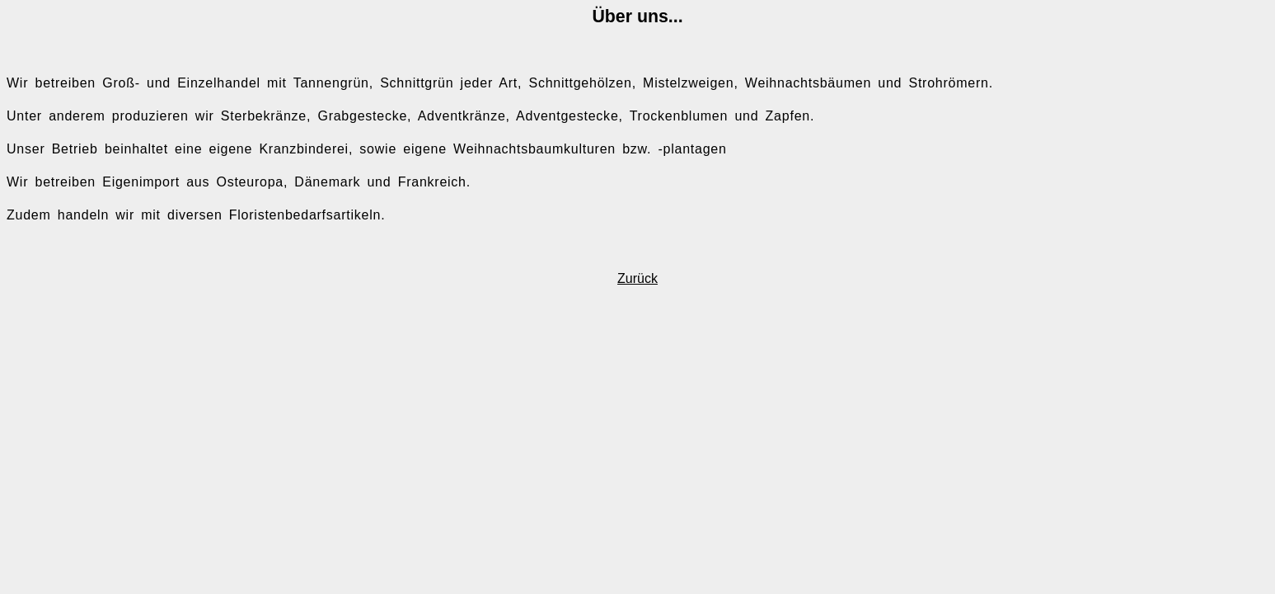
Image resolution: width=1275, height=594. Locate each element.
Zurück (637, 278)
